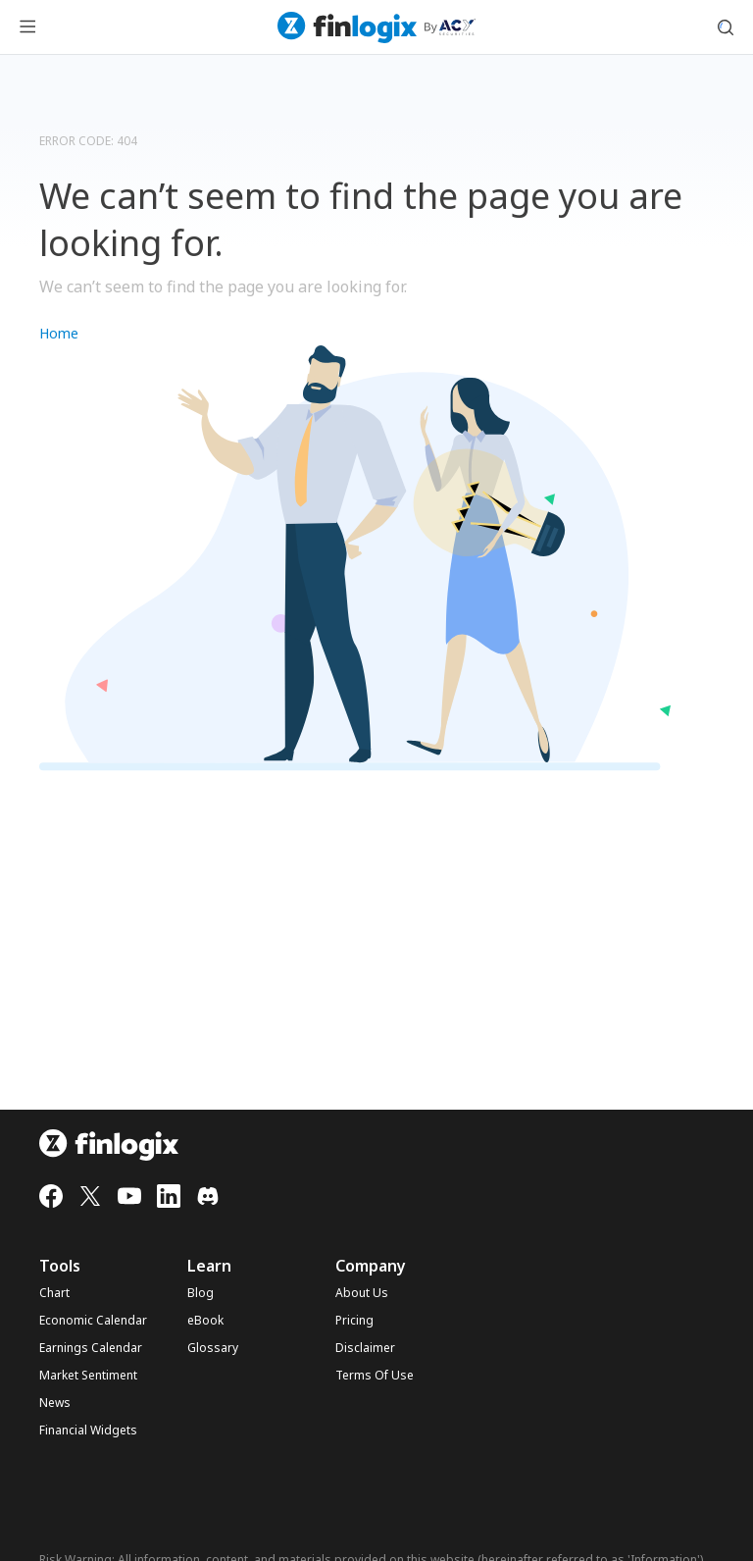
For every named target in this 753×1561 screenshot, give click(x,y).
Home (58, 333)
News (55, 1403)
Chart (54, 1293)
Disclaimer (365, 1348)
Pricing (354, 1320)
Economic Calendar (93, 1320)
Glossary (212, 1348)
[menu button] (27, 27)
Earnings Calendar (90, 1348)
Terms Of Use (374, 1375)
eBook (205, 1320)
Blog (200, 1293)
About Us (361, 1293)
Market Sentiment (88, 1375)
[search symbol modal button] (725, 27)
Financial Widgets (88, 1430)
